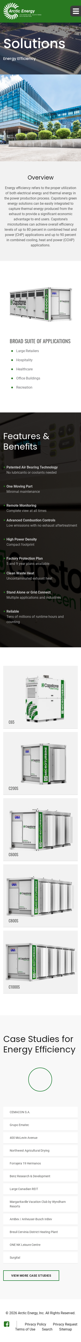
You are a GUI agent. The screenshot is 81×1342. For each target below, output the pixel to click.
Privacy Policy (35, 1324)
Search (47, 1329)
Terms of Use (25, 1329)
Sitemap (65, 1329)
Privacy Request (65, 1324)
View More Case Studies (31, 1275)
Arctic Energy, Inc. (31, 1313)
